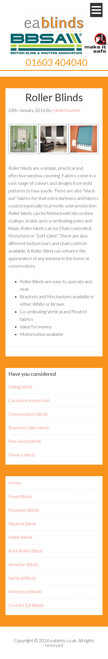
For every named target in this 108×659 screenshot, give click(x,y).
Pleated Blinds (22, 523)
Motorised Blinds (25, 591)
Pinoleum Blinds (23, 510)
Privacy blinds (21, 454)
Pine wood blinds (24, 441)
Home (14, 482)
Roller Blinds (20, 537)
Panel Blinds (20, 496)
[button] (96, 10)
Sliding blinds (20, 386)
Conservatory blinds (28, 414)
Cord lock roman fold (28, 400)
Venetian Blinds (23, 564)
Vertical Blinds (22, 578)
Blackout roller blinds (28, 427)
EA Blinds (54, 21)
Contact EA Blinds (26, 605)
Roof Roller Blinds (25, 550)
